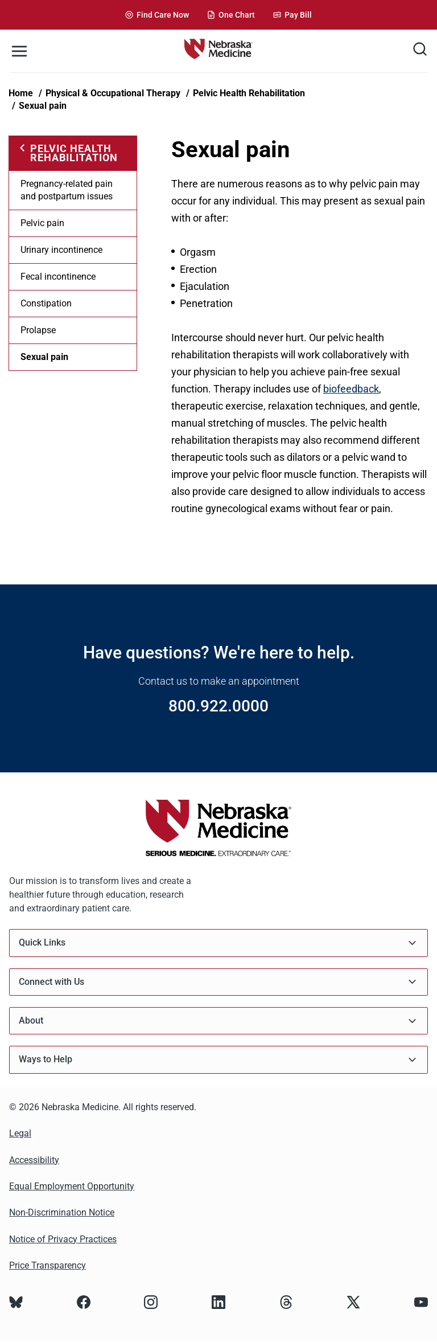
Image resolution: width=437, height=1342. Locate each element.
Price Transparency (47, 1265)
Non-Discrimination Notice (61, 1212)
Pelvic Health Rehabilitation (249, 93)
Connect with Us (218, 982)
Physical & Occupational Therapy (113, 93)
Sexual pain (43, 105)
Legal (20, 1133)
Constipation (46, 303)
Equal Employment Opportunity (71, 1186)
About (218, 1021)
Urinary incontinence (61, 249)
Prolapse (38, 330)
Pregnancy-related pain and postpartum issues (66, 190)
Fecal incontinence (58, 276)
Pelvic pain (42, 223)
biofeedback (351, 389)
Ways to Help (218, 1060)
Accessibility (34, 1160)
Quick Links (218, 943)
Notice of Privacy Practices (63, 1239)
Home (21, 93)
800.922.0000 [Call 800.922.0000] (218, 706)
